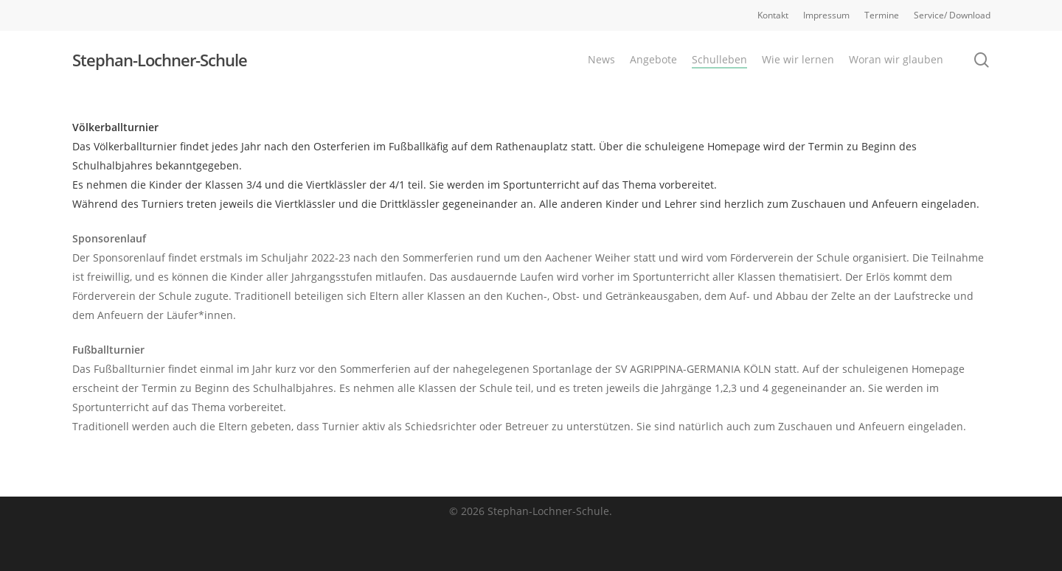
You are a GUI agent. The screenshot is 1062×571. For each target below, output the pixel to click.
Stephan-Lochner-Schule (159, 60)
